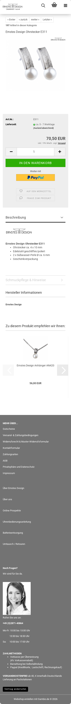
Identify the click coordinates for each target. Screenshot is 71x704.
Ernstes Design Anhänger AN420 (35, 365)
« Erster (11, 19)
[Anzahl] (35, 152)
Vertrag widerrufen (15, 689)
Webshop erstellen (23, 699)
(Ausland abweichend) (43, 128)
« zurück (23, 19)
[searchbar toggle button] (43, 5)
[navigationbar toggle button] (65, 5)
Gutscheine (9, 428)
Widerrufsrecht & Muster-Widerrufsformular (26, 441)
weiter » (35, 19)
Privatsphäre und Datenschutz (18, 466)
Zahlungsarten (10, 454)
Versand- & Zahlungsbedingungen (20, 435)
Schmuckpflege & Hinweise (26, 280)
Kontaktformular (11, 448)
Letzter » (47, 19)
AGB (5, 460)
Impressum (9, 473)
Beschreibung (16, 217)
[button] (11, 152)
